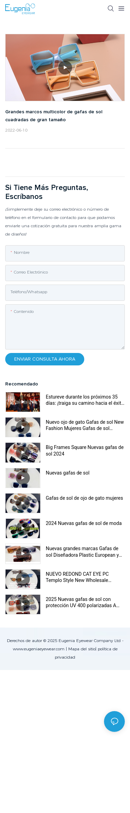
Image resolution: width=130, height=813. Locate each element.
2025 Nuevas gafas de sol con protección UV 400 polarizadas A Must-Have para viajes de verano (81, 602)
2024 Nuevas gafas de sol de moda (84, 523)
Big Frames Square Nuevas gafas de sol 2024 (85, 450)
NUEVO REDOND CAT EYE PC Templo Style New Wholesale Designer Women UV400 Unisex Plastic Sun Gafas (80, 577)
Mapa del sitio (81, 648)
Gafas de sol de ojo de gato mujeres (84, 498)
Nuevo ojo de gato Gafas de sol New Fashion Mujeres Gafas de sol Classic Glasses (85, 425)
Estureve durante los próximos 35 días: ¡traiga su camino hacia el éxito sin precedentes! (85, 400)
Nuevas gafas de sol (67, 473)
